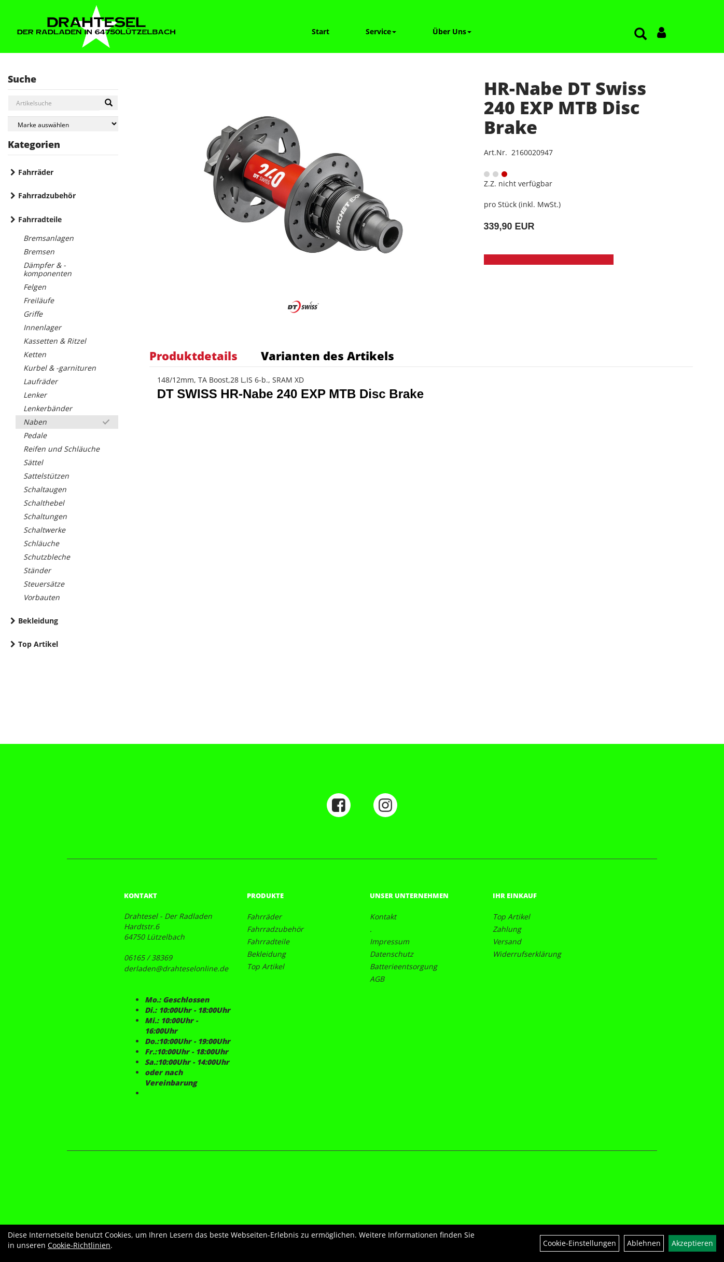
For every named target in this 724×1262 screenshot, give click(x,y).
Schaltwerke (44, 530)
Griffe (33, 314)
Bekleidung (38, 621)
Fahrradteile (40, 219)
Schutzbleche (46, 557)
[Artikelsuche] (640, 34)
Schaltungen (45, 516)
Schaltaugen (44, 489)
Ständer (37, 570)
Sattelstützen (46, 476)
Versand (507, 941)
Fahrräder (35, 172)
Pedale (35, 435)
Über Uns (452, 31)
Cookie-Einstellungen (579, 1243)
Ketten (34, 354)
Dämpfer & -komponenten (47, 269)
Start (320, 31)
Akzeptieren (692, 1243)
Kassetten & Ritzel (54, 341)
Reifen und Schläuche (61, 449)
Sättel (33, 462)
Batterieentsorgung (403, 966)
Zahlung (507, 929)
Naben (35, 422)
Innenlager (42, 327)
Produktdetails (193, 355)
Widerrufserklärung (527, 954)
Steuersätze (43, 584)
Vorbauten (41, 597)
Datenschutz (391, 954)
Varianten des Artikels (327, 355)
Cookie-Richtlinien (79, 1245)
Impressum (389, 941)
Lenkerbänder (47, 408)
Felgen (34, 287)
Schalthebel (43, 503)
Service (381, 31)
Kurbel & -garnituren (59, 368)
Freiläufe (38, 300)
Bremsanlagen (48, 238)
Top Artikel (38, 644)
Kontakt (383, 916)
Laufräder (40, 381)
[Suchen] (109, 103)
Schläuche (41, 543)
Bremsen (38, 251)
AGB (377, 979)
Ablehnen (644, 1243)
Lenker (35, 395)
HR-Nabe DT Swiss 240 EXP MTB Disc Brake (565, 107)
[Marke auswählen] (63, 123)
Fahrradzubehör (47, 195)
